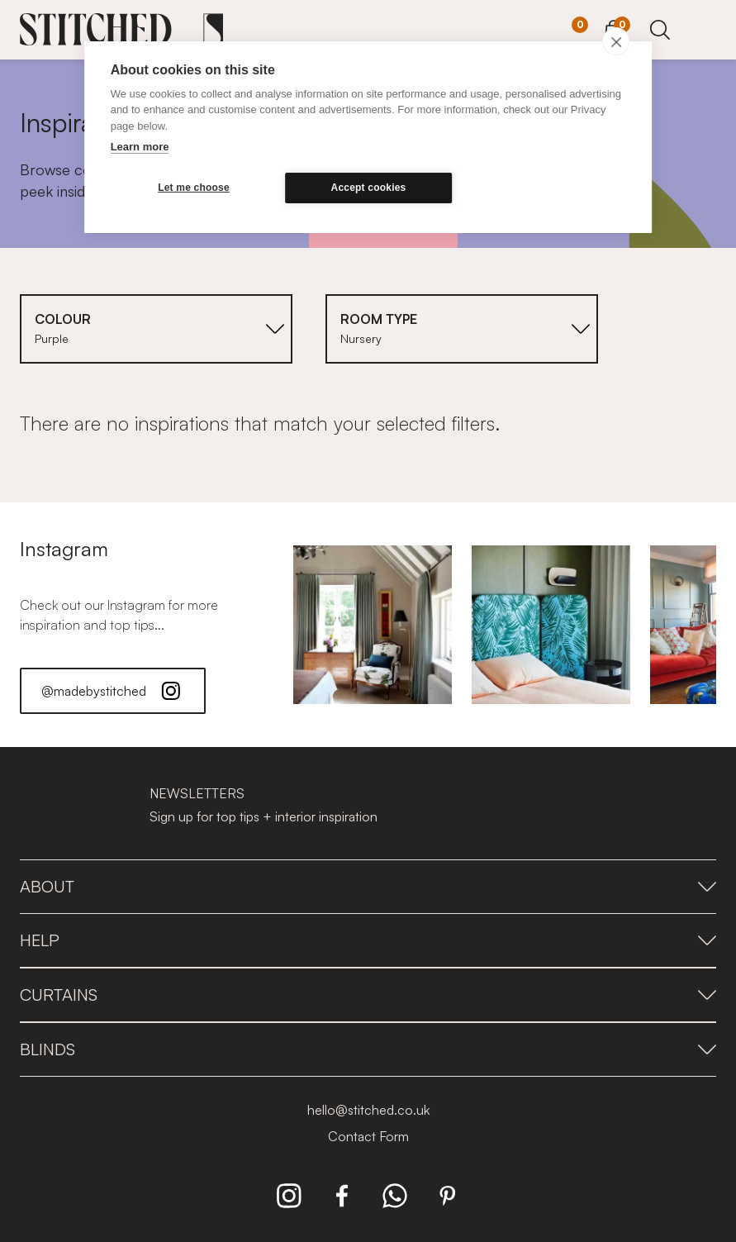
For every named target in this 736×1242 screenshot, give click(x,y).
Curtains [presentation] (368, 994)
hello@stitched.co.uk (368, 1110)
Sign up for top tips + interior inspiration (263, 816)
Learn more (140, 146)
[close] (615, 41)
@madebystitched (112, 691)
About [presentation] (368, 886)
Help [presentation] (368, 940)
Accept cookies (356, 187)
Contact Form (368, 1136)
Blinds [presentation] (368, 1049)
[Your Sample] (567, 30)
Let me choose (190, 187)
